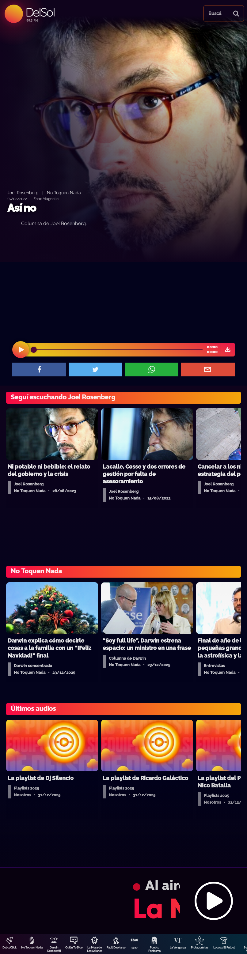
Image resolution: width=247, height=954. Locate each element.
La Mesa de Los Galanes (94, 949)
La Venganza (178, 947)
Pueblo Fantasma (154, 949)
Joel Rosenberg (23, 192)
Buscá (214, 13)
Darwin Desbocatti (54, 949)
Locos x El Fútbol (224, 947)
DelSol (40, 12)
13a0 (134, 947)
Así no (21, 208)
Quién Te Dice (73, 947)
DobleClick (9, 947)
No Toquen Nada (32, 947)
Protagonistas (199, 947)
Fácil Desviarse (116, 947)
